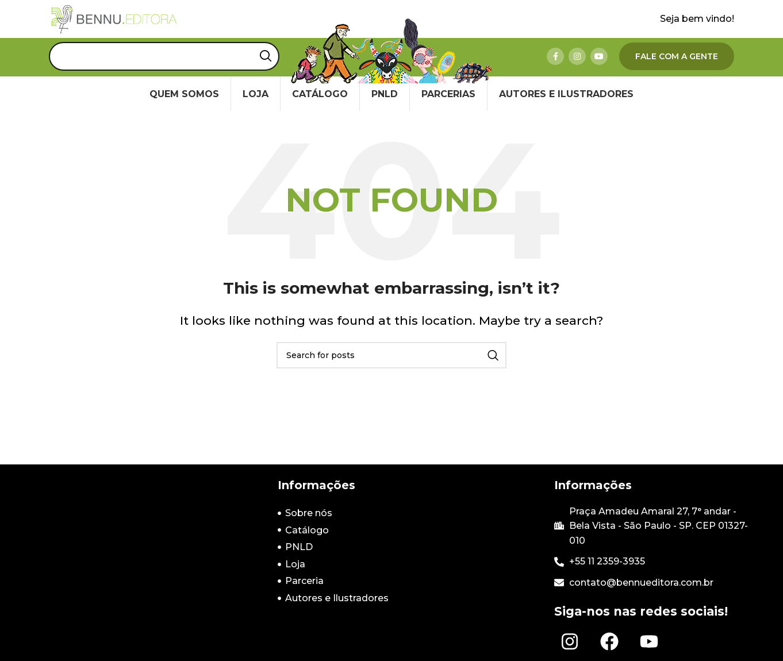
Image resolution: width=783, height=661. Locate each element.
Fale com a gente (676, 69)
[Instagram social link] (577, 69)
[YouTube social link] (599, 69)
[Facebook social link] (555, 69)
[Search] (164, 69)
